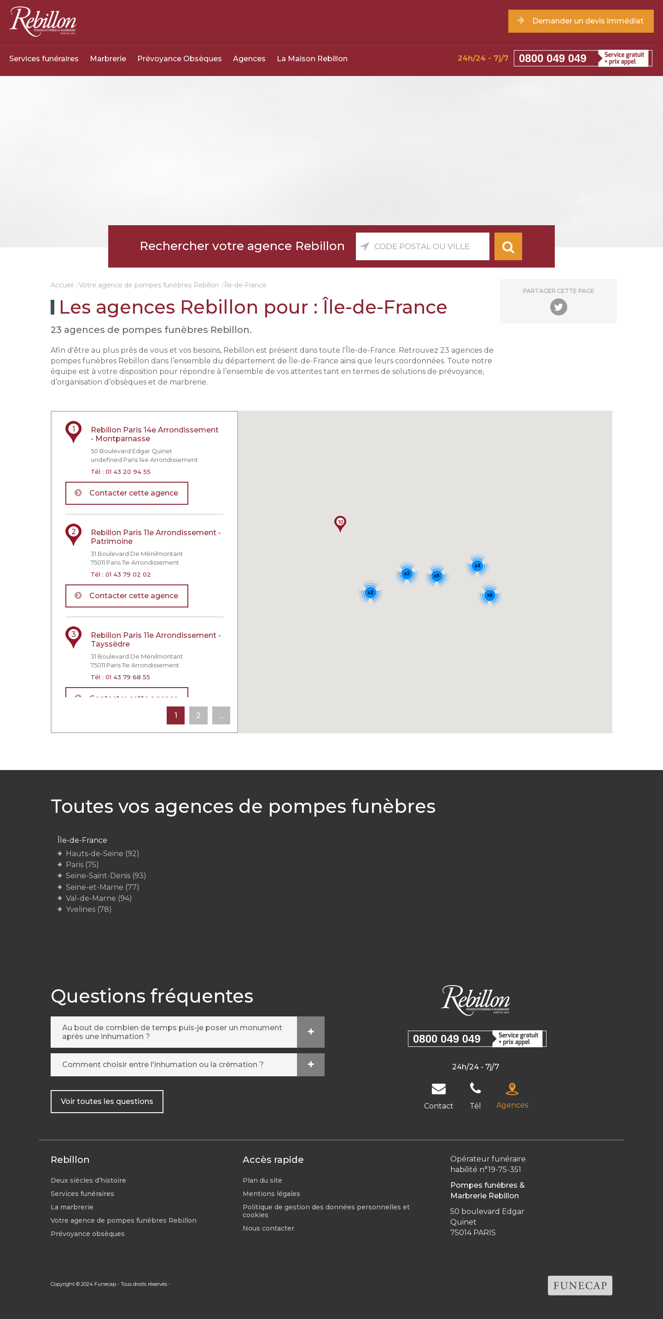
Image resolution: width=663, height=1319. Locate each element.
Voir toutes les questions (107, 1101)
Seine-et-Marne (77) (103, 887)
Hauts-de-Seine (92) (103, 853)
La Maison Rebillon (312, 58)
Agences (249, 58)
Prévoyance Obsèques (179, 58)
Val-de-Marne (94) (99, 898)
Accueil (62, 285)
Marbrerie (108, 58)
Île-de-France (82, 840)
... (221, 715)
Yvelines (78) (89, 909)
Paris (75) (82, 864)
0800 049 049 (553, 58)
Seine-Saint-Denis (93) (106, 875)
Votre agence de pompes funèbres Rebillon (149, 285)
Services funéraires (44, 58)
